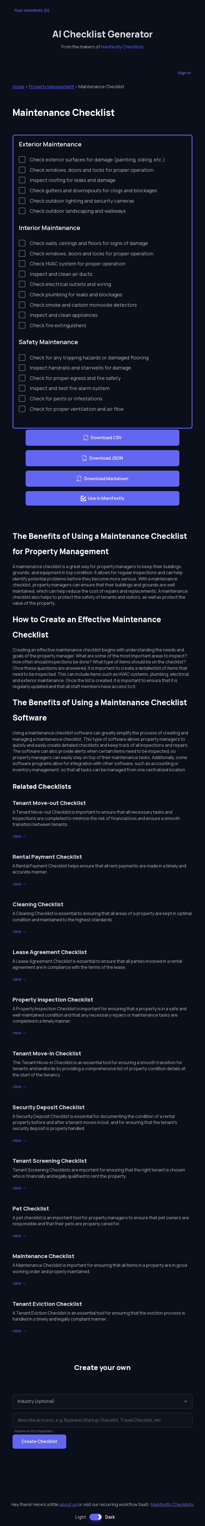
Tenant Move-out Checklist (49, 803)
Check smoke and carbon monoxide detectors (83, 305)
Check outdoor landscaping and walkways (78, 211)
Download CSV (102, 437)
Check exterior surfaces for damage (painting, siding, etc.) (97, 159)
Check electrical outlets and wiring (70, 284)
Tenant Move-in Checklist (47, 1053)
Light (80, 1517)
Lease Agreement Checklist (50, 952)
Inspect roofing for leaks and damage (73, 180)
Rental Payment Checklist (47, 856)
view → (20, 836)
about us (68, 1504)
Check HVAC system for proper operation (77, 263)
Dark (110, 1517)
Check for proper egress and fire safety (75, 378)
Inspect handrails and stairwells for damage (80, 367)
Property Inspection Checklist (53, 999)
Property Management (51, 87)
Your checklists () (32, 10)
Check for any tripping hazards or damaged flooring (89, 357)
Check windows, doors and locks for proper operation (91, 170)
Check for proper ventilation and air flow (77, 409)
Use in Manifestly (102, 498)
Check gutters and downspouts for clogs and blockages (93, 190)
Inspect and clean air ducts (61, 274)
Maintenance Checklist (43, 1256)
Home (18, 87)
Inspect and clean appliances (64, 315)
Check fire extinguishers (58, 325)
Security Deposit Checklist (49, 1107)
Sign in (184, 72)
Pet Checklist (31, 1208)
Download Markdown (102, 478)
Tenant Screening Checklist (50, 1160)
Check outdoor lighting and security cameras (82, 200)
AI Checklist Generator (102, 34)
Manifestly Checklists (122, 47)
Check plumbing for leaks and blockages (76, 294)
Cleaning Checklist (38, 904)
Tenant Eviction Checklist (47, 1303)
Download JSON (102, 458)
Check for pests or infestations (66, 398)
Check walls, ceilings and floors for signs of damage (89, 243)
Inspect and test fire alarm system (70, 388)
